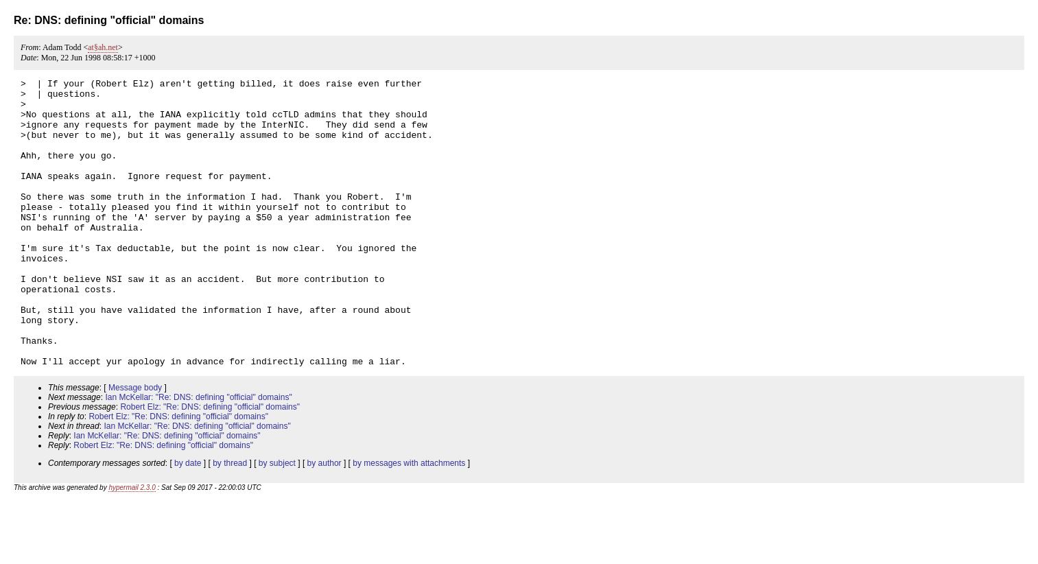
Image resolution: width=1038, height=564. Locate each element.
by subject (277, 521)
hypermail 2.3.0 (131, 545)
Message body (135, 445)
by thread (230, 521)
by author (324, 521)
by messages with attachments (409, 521)
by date (187, 521)
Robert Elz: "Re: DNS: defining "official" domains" (210, 464)
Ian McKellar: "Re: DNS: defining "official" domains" (198, 455)
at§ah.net (103, 47)
